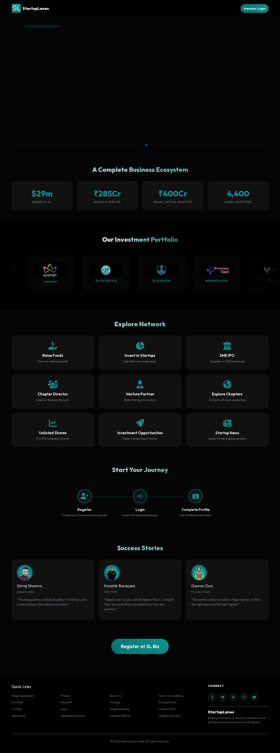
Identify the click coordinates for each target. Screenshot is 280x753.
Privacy (65, 696)
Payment (66, 702)
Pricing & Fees (168, 702)
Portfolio (17, 702)
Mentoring (18, 716)
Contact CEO (167, 709)
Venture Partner (120, 716)
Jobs (64, 709)
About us (115, 696)
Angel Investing (119, 709)
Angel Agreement (23, 696)
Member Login (254, 8)
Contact (17, 709)
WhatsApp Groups (73, 716)
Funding (115, 702)
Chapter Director (170, 716)
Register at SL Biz (140, 646)
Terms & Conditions (171, 696)
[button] (134, 145)
